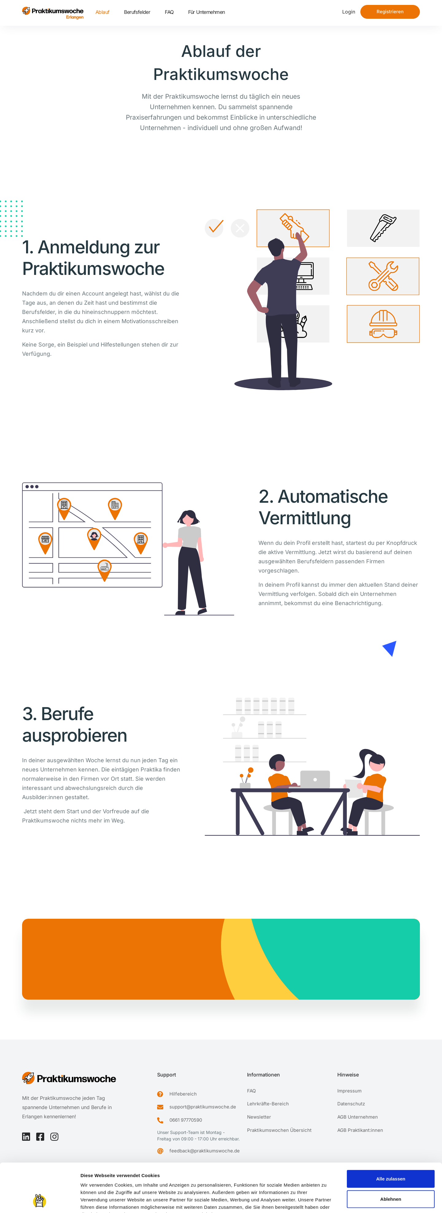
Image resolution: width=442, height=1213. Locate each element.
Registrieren (390, 11)
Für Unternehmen (206, 12)
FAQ (169, 12)
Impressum (93, 1176)
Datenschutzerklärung (136, 1176)
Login (348, 12)
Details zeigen (326, 1200)
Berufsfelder (137, 12)
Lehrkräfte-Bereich (268, 1104)
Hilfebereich (183, 1094)
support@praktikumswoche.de (202, 1107)
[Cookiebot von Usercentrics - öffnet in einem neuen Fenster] (40, 1201)
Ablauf (102, 12)
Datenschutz (351, 1104)
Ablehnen (390, 1153)
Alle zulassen (390, 1133)
